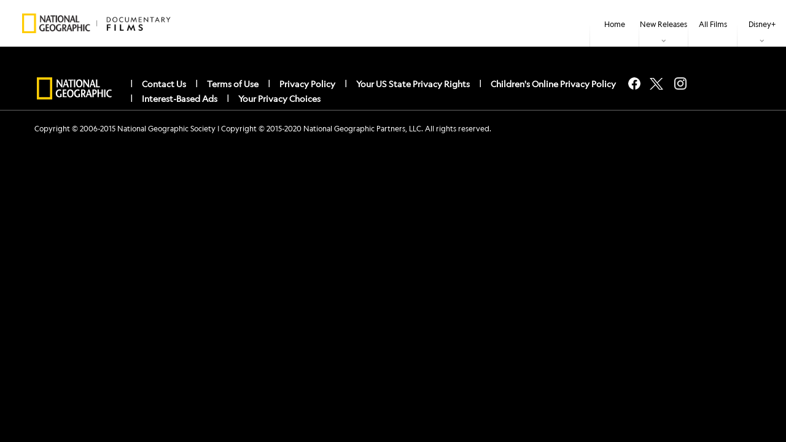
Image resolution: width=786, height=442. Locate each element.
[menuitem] (614, 23)
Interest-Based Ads (179, 98)
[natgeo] (74, 89)
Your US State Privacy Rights (413, 83)
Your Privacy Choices (279, 98)
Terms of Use (233, 83)
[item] (663, 23)
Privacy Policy (307, 83)
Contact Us (164, 83)
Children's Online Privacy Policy (553, 83)
